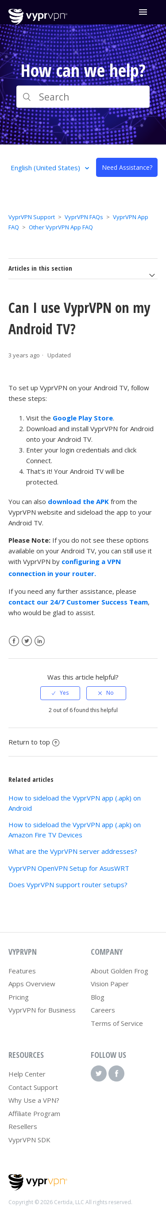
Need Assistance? (127, 167)
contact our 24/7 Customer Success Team (78, 601)
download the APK (78, 501)
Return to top (33, 741)
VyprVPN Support (31, 217)
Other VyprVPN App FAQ (61, 227)
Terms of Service (117, 1023)
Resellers (22, 1126)
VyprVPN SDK (29, 1139)
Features (22, 970)
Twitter (26, 641)
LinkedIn (39, 641)
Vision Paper (110, 983)
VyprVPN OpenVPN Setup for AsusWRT (68, 868)
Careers (103, 1009)
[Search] (83, 97)
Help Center (27, 1073)
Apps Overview (31, 983)
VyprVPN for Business (42, 1009)
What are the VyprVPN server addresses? (72, 851)
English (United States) (46, 167)
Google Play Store (83, 417)
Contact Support (33, 1087)
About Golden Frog (119, 970)
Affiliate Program (34, 1113)
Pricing (18, 997)
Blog (97, 997)
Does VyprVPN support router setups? (67, 884)
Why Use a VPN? (33, 1100)
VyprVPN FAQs (84, 217)
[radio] (60, 693)
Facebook (13, 641)
